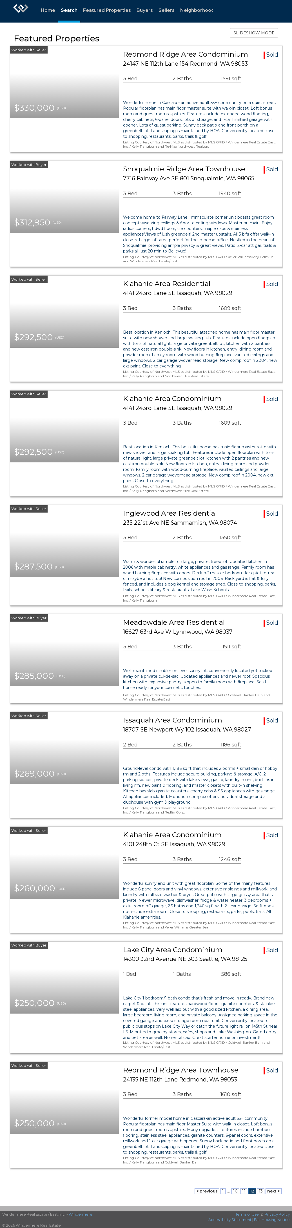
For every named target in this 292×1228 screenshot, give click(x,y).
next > (273, 1191)
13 (261, 1191)
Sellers (167, 10)
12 (252, 1191)
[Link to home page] (21, 11)
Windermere (80, 1214)
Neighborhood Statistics (208, 10)
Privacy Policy (277, 1214)
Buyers (145, 10)
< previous (207, 1191)
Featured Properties (107, 10)
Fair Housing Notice (272, 1219)
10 (235, 1191)
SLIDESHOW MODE (254, 33)
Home (48, 10)
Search (69, 10)
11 (244, 1191)
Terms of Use (247, 1214)
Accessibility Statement (229, 1219)
